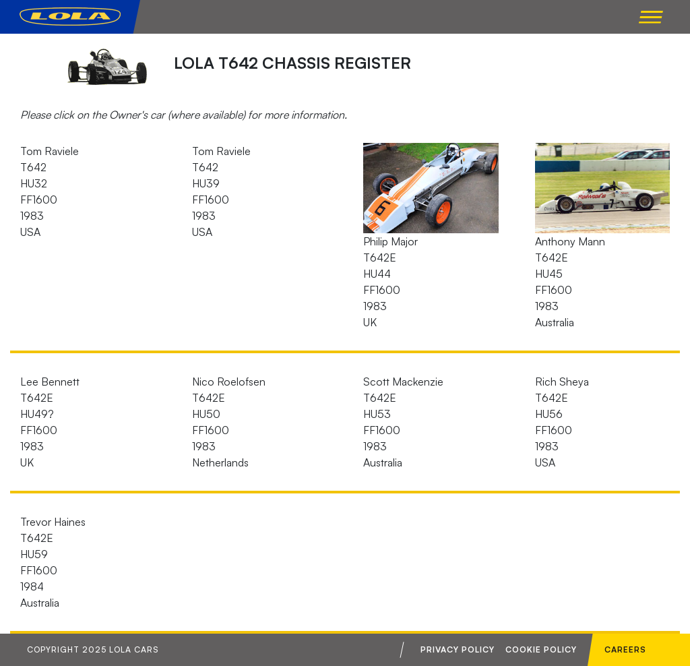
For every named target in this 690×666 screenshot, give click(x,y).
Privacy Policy (457, 649)
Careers (625, 649)
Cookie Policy (541, 649)
